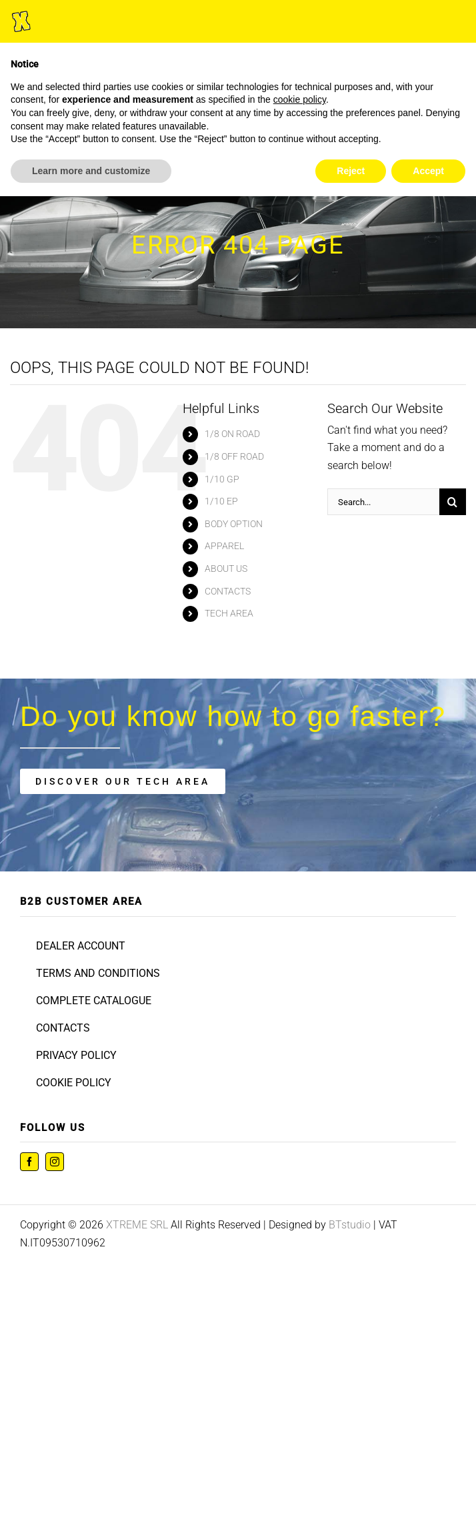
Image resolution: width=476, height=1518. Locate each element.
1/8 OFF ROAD (234, 456)
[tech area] (122, 781)
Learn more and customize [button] (91, 170)
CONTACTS (228, 591)
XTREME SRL (137, 1224)
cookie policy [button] (299, 99)
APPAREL (224, 545)
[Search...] (383, 501)
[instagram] (54, 1161)
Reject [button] (351, 170)
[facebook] (29, 1161)
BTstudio (350, 1224)
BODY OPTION (234, 523)
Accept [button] (428, 170)
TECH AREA (229, 613)
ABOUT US (226, 568)
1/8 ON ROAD (232, 433)
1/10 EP (221, 501)
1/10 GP (222, 479)
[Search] (452, 501)
